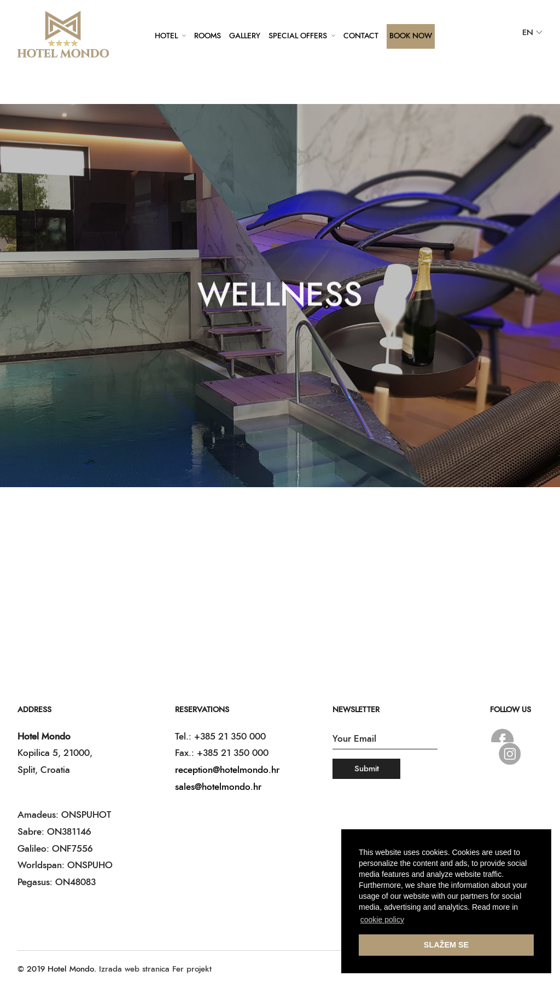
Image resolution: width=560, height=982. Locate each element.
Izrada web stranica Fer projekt (155, 969)
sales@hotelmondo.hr (218, 787)
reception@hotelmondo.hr (227, 770)
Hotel (166, 36)
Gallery (244, 36)
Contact (360, 36)
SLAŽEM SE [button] (446, 944)
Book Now (410, 36)
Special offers (298, 36)
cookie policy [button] (382, 919)
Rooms (207, 36)
